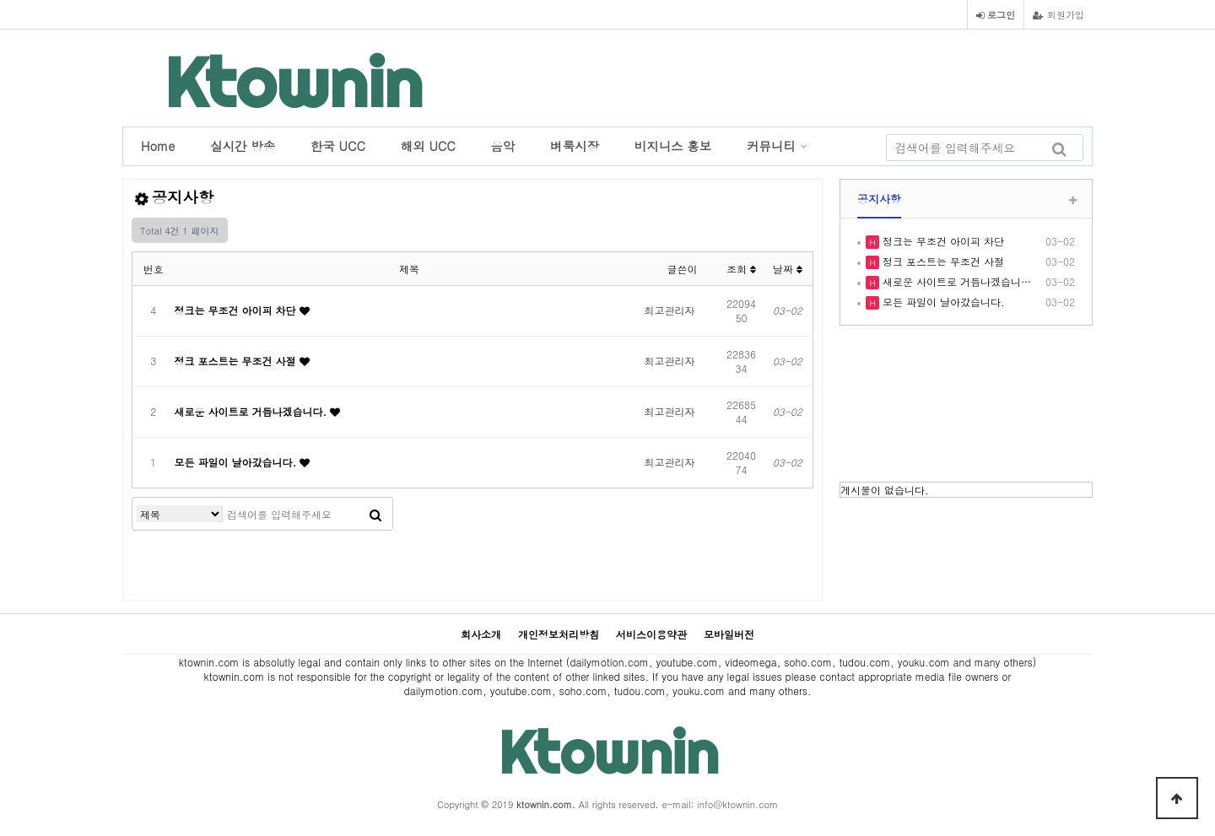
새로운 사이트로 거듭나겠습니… (955, 281)
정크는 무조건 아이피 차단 (237, 310)
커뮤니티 (771, 146)
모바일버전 (729, 633)
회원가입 (1058, 14)
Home (158, 146)
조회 (741, 269)
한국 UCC (337, 146)
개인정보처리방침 (558, 633)
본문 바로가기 (0, 0)
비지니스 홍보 (672, 146)
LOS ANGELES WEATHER (966, 405)
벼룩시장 (574, 146)
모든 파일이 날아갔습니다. (237, 462)
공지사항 (879, 199)
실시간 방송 (242, 146)
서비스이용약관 (651, 633)
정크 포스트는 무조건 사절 (237, 360)
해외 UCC (428, 146)
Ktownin (294, 82)
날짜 (787, 269)
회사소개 (481, 633)
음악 (503, 146)
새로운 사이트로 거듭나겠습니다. (253, 411)
